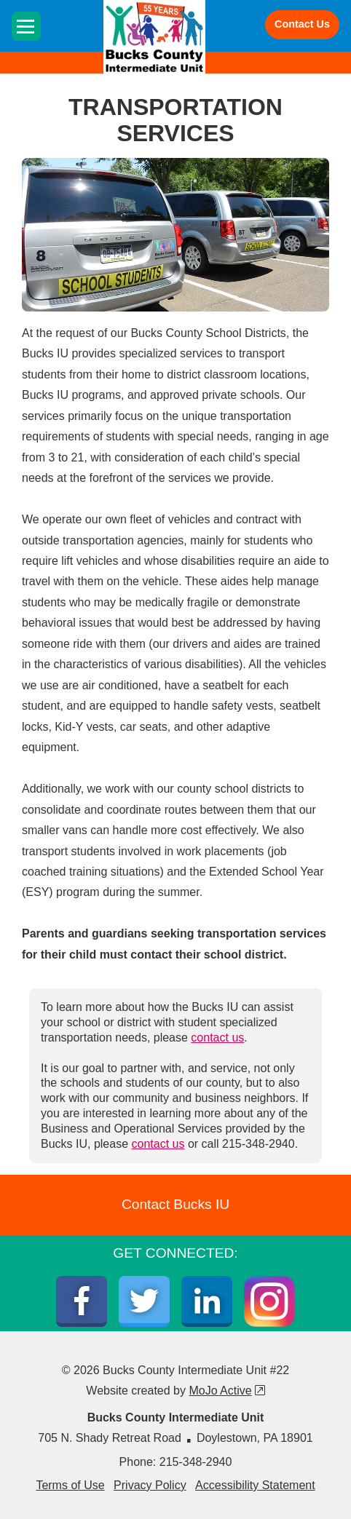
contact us (217, 1037)
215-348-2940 (195, 1462)
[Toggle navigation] (26, 26)
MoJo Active (226, 1390)
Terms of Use (70, 1485)
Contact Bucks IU (175, 1204)
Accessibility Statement (255, 1485)
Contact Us (302, 24)
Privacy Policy (150, 1485)
